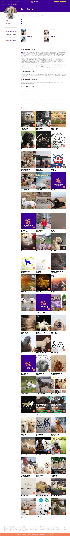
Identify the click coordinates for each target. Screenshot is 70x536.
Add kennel (62, 1)
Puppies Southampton (48, 526)
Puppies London (42, 526)
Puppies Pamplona (12, 530)
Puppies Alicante (18, 530)
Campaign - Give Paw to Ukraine (32, 526)
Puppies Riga (21, 528)
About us (22, 526)
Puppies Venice (42, 529)
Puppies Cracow (6, 528)
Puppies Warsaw (40, 527)
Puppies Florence (53, 529)
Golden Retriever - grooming (11, 31)
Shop (22, 1)
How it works (18, 1)
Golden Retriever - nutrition (11, 40)
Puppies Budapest (57, 527)
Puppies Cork (29, 527)
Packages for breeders (16, 526)
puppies (42, 66)
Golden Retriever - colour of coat (11, 34)
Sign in (56, 1)
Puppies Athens (23, 530)
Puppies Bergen (49, 528)
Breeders (8, 20)
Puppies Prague (34, 527)
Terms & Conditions (9, 526)
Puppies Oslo (37, 528)
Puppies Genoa (47, 529)
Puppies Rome (26, 529)
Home (38, 526)
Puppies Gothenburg (43, 528)
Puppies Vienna (45, 527)
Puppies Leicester (6, 527)
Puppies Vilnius (11, 528)
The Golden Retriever (24, 52)
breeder (30, 15)
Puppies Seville (58, 529)
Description (9, 23)
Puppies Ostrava (12, 529)
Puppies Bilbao (6, 530)
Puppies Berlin (16, 528)
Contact (25, 526)
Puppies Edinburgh (18, 527)
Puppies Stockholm (32, 528)
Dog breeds (3, 2)
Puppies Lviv (21, 529)
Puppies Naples (37, 529)
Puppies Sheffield (12, 527)
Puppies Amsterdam (55, 528)
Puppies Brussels (6, 529)
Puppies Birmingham (55, 526)
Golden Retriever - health (11, 37)
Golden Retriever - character (11, 28)
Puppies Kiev (16, 529)
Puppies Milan (31, 529)
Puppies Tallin (26, 528)
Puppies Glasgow (24, 527)
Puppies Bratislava (51, 527)
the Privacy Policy (44, 534)
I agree (50, 534)
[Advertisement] (43, 45)
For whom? (9, 26)
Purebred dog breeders (10, 2)
